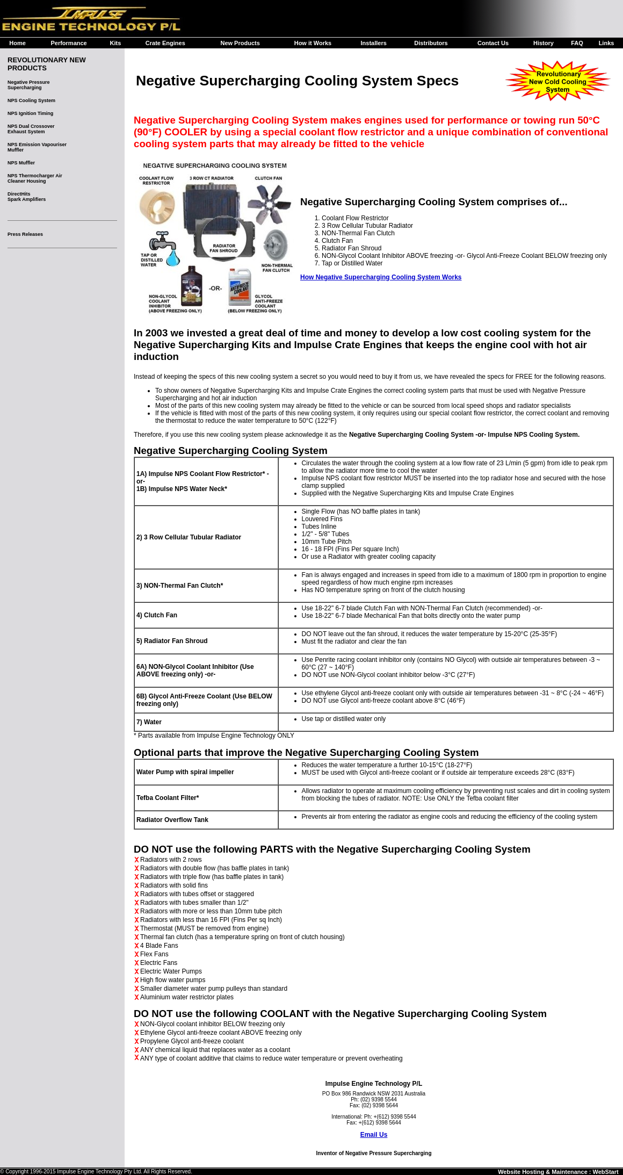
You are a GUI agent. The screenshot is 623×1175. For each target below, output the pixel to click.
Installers (373, 43)
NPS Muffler (21, 162)
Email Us (374, 1134)
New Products (239, 43)
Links (606, 43)
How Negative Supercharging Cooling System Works (381, 277)
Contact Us (493, 43)
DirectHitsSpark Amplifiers (27, 196)
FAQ (577, 43)
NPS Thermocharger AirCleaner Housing (35, 178)
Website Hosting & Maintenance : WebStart (558, 1172)
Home (17, 43)
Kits (115, 43)
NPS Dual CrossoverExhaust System (31, 129)
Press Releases (25, 234)
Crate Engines (165, 43)
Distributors (430, 43)
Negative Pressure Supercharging (29, 85)
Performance (68, 43)
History (543, 43)
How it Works (312, 43)
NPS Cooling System (31, 100)
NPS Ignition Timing (30, 113)
